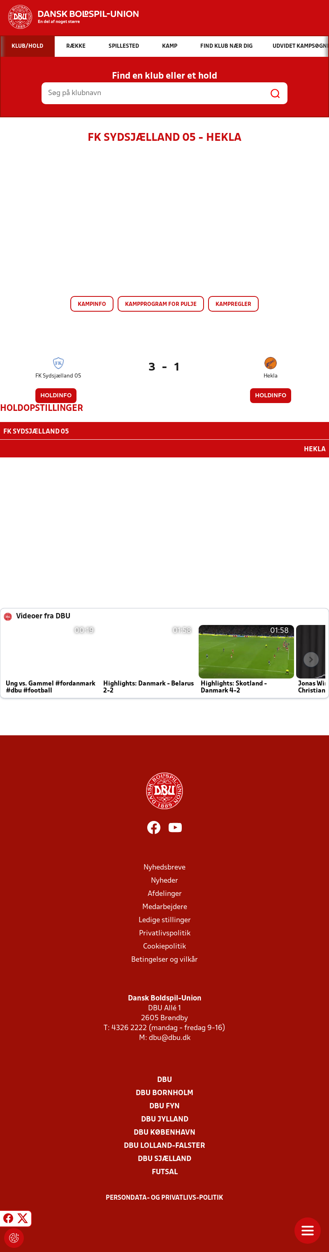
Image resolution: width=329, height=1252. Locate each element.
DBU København (164, 1131)
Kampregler (233, 304)
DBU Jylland (164, 1118)
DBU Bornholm (164, 1092)
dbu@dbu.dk (169, 1037)
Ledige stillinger (165, 919)
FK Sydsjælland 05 (58, 376)
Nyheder (164, 880)
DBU (164, 1079)
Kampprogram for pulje (161, 304)
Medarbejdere (164, 906)
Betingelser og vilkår (164, 959)
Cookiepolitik (164, 945)
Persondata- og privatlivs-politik (164, 1197)
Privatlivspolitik (164, 932)
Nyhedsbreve (164, 866)
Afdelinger (165, 893)
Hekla (271, 376)
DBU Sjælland (164, 1158)
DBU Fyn (164, 1105)
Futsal (165, 1171)
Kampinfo (92, 304)
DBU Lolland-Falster (164, 1145)
